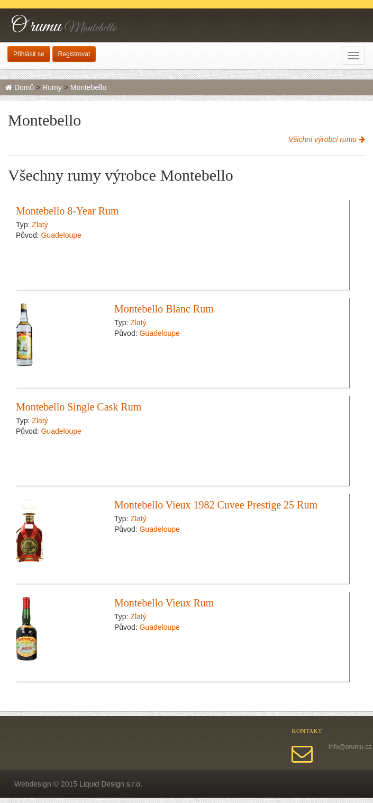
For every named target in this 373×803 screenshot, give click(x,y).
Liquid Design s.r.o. (110, 784)
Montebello (88, 87)
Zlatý (40, 224)
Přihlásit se (28, 54)
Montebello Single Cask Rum (78, 407)
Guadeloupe (61, 235)
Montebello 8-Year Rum (67, 211)
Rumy (52, 87)
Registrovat (74, 54)
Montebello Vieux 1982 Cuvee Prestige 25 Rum (215, 505)
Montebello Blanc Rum (164, 309)
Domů (19, 87)
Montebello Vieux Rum (164, 603)
